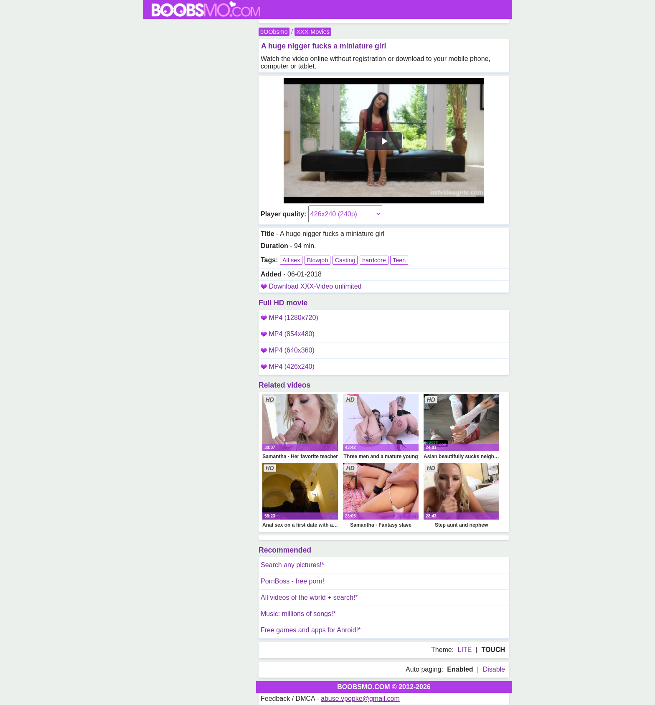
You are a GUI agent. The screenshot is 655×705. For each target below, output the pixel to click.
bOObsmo (274, 31)
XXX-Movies (312, 31)
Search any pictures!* (292, 564)
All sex (291, 260)
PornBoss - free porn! (292, 581)
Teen (399, 260)
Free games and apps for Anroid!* (311, 630)
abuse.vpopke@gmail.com (360, 698)
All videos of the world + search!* (309, 597)
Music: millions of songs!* (298, 613)
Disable (494, 669)
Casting (345, 260)
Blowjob (317, 260)
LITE (465, 649)
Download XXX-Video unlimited (315, 286)
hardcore (374, 260)
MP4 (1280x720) (289, 317)
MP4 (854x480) (288, 333)
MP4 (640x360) (288, 350)
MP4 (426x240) (288, 366)
